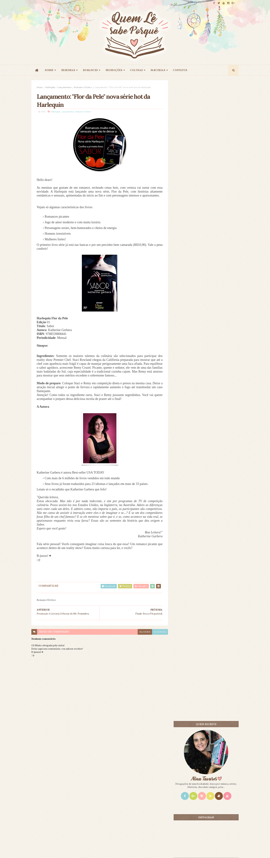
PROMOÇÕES (114, 70)
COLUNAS (136, 70)
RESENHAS (68, 70)
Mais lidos (190, 279)
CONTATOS (180, 70)
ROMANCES (90, 70)
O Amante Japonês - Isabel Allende (216, 310)
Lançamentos (65, 87)
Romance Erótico (83, 87)
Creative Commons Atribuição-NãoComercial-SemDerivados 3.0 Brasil (64, 810)
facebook (159, 631)
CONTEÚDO (222, 279)
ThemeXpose (37, 850)
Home (40, 87)
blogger (144, 631)
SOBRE (49, 70)
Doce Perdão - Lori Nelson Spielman (217, 285)
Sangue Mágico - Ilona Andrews (214, 335)
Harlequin (50, 87)
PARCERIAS (158, 70)
